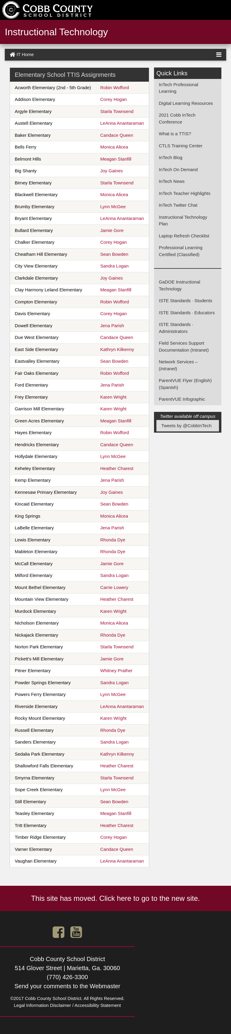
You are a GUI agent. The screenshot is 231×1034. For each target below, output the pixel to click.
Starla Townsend (117, 111)
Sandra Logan (114, 265)
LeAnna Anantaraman (122, 123)
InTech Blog (170, 157)
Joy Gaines (111, 170)
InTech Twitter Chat (178, 205)
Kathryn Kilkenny (117, 349)
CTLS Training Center (180, 145)
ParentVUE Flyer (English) (185, 380)
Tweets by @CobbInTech (186, 425)
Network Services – (178, 361)
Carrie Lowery (114, 587)
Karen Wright (113, 397)
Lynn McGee (113, 206)
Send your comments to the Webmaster (67, 986)
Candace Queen (116, 135)
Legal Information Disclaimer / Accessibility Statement (67, 1005)
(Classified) (188, 254)
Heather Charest (116, 468)
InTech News (172, 181)
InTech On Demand (178, 169)
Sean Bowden (114, 254)
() (168, 368)
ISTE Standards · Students (185, 300)
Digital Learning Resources (186, 103)
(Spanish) (168, 387)
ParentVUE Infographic (182, 399)
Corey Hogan (113, 99)
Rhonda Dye (112, 539)
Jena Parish (112, 325)
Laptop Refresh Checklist (184, 235)
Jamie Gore (112, 230)
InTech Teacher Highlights (185, 193)
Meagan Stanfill (115, 158)
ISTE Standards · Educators (187, 312)
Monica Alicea (114, 146)
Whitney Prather (116, 670)
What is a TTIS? (175, 133)
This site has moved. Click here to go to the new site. (115, 898)
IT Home (22, 54)
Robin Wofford (114, 87)
